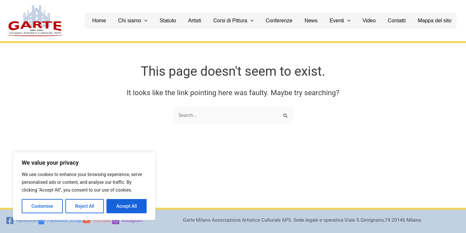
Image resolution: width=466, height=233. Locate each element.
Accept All (126, 206)
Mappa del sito (439, 20)
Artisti (216, 20)
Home (128, 20)
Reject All (84, 206)
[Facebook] (20, 220)
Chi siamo (159, 20)
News (325, 20)
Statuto (192, 20)
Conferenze (296, 20)
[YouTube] (97, 220)
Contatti (404, 20)
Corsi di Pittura (253, 20)
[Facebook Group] (59, 220)
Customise (42, 206)
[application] (171, 20)
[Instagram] (128, 220)
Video (378, 20)
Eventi (352, 20)
